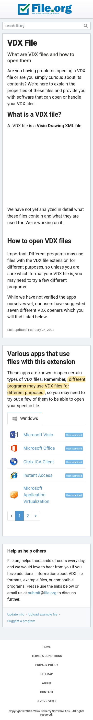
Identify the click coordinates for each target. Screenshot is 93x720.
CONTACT (46, 692)
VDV (42, 701)
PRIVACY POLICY (46, 665)
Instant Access (38, 475)
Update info (15, 614)
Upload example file (42, 614)
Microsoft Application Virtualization (36, 495)
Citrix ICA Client (38, 461)
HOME (47, 647)
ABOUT (46, 683)
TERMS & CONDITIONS (47, 656)
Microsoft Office (39, 448)
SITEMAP (46, 674)
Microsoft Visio (38, 434)
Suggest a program (21, 621)
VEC (51, 701)
